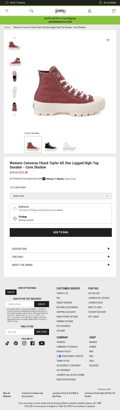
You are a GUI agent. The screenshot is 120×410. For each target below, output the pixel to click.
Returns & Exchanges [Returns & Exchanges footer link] (67, 307)
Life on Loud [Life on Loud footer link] (94, 293)
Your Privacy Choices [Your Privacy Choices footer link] (70, 356)
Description (61, 249)
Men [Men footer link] (91, 351)
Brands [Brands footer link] (93, 342)
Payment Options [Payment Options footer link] (65, 321)
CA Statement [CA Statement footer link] (63, 370)
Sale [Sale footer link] (91, 361)
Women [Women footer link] (92, 347)
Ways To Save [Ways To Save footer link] (95, 307)
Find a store (27, 326)
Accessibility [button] (107, 2)
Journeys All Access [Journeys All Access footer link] (99, 298)
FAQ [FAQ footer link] (58, 298)
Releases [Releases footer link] (94, 365)
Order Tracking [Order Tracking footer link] (64, 302)
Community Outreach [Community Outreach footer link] (67, 347)
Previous (14, 37)
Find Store (41, 332)
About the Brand (61, 265)
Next (14, 114)
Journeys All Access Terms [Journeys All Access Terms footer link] (71, 375)
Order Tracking (14, 2)
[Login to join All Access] (60, 18)
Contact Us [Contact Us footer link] (62, 293)
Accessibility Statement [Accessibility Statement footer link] (69, 365)
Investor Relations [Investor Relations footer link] (66, 379)
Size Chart (18, 188)
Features (61, 257)
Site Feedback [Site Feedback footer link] (63, 326)
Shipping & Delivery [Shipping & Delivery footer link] (66, 312)
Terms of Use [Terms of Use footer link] (63, 361)
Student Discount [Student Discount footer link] (97, 312)
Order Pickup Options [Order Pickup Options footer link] (67, 316)
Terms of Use (30, 315)
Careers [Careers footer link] (61, 342)
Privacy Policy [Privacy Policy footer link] (64, 351)
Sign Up (11, 292)
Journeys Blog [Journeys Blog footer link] (95, 302)
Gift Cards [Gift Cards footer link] (93, 316)
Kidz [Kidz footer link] (91, 356)
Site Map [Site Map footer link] (61, 330)
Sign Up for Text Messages (27, 299)
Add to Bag (60, 232)
